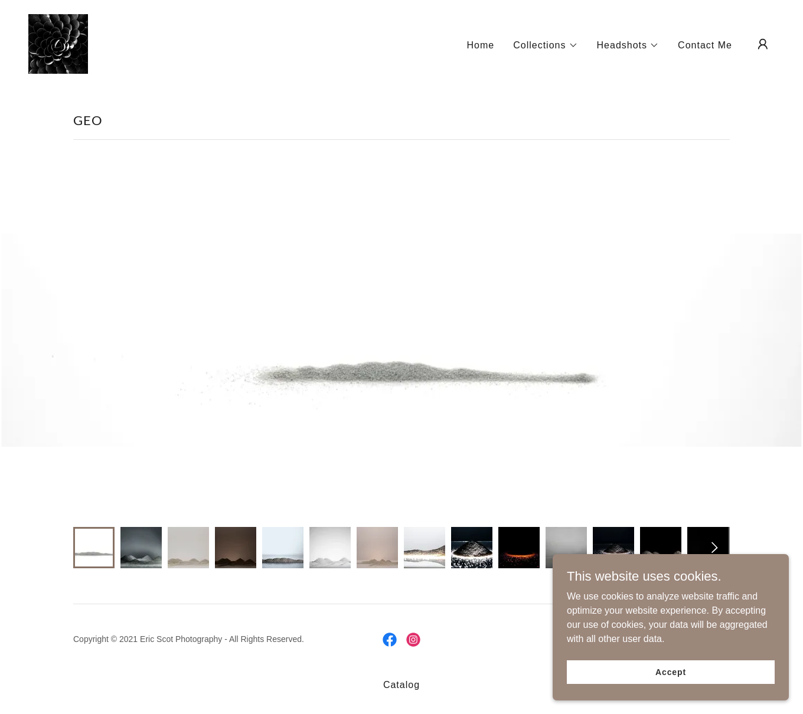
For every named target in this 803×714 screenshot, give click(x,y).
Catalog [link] (401, 685)
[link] (58, 43)
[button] (545, 45)
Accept (670, 671)
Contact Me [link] (705, 45)
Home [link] (480, 45)
